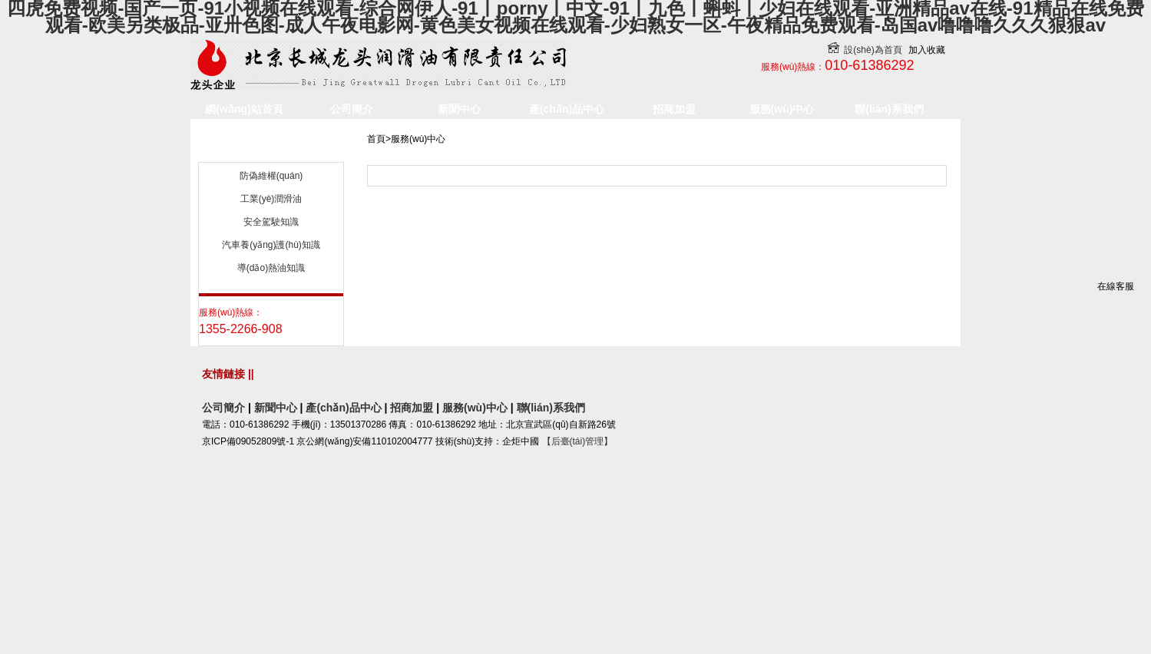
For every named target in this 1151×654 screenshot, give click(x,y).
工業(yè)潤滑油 (271, 287)
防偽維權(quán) (271, 264)
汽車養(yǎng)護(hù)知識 (271, 333)
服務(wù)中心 (782, 109)
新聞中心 (459, 109)
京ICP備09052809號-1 (248, 601)
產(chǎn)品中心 (566, 109)
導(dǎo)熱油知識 (271, 356)
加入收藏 (926, 50)
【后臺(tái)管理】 (578, 601)
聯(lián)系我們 (889, 109)
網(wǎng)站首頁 (244, 109)
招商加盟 (674, 109)
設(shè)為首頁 (860, 50)
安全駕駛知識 (271, 310)
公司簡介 (351, 109)
